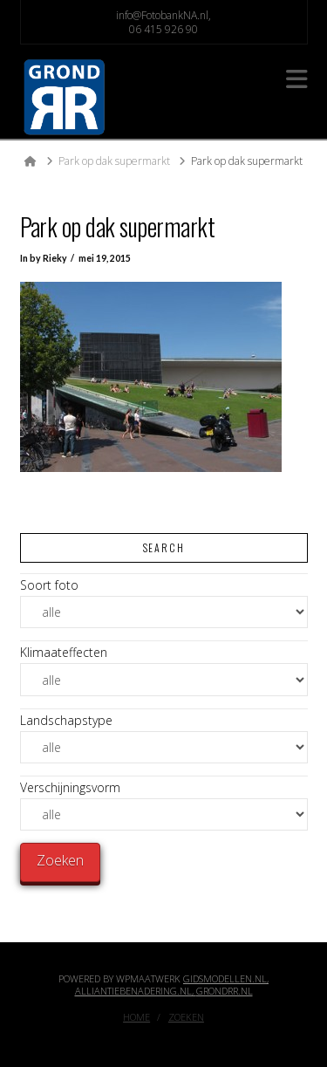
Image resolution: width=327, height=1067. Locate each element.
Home (136, 1017)
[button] (297, 79)
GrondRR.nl (224, 990)
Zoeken (186, 1017)
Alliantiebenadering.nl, (135, 990)
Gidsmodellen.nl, (226, 978)
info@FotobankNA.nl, (163, 15)
